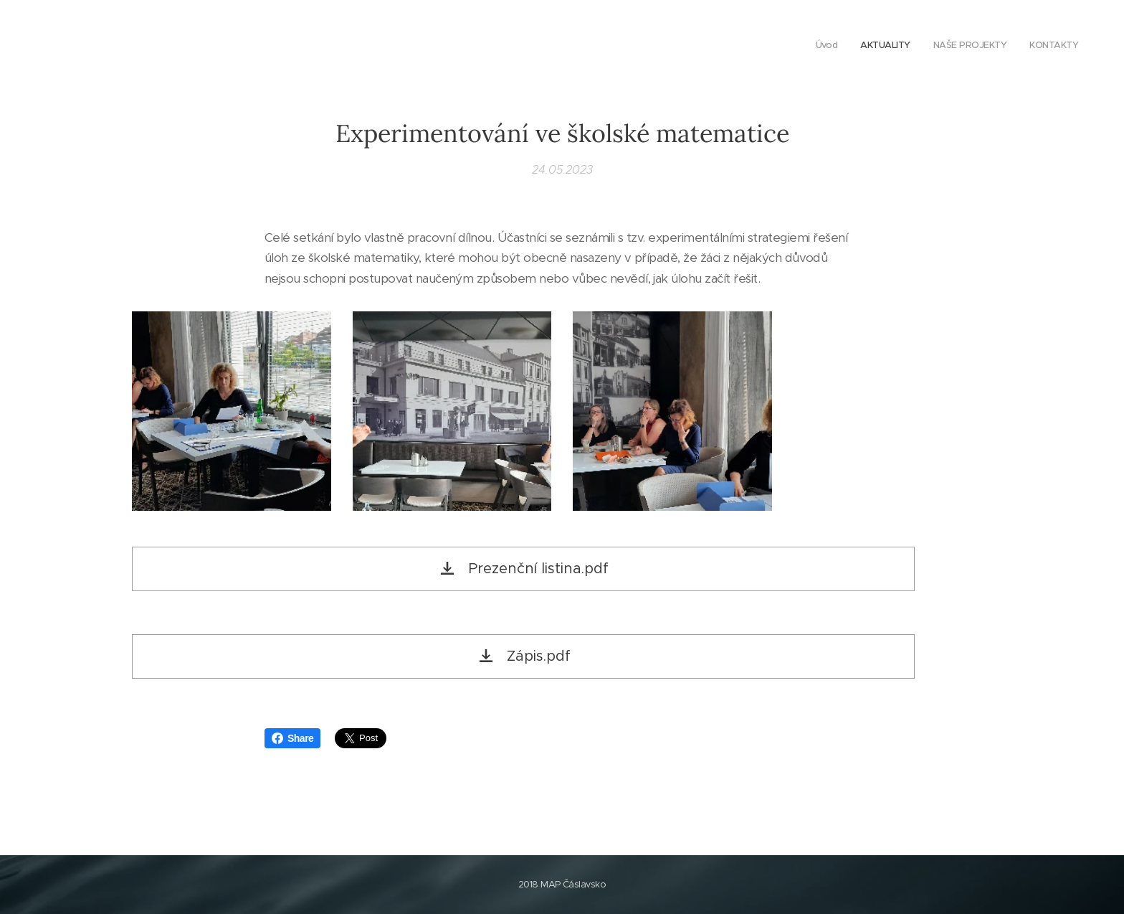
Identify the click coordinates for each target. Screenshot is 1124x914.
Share (292, 738)
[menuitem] (1013, 47)
